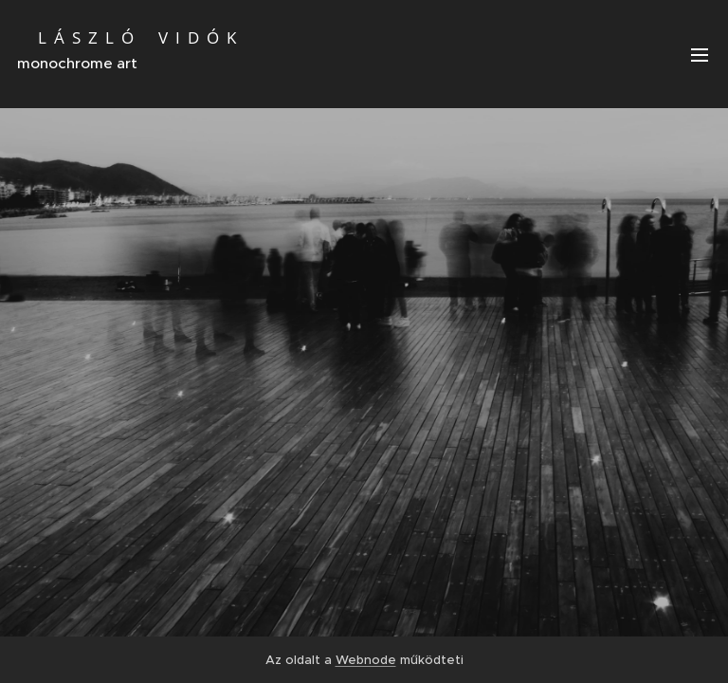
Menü (699, 55)
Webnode (366, 660)
